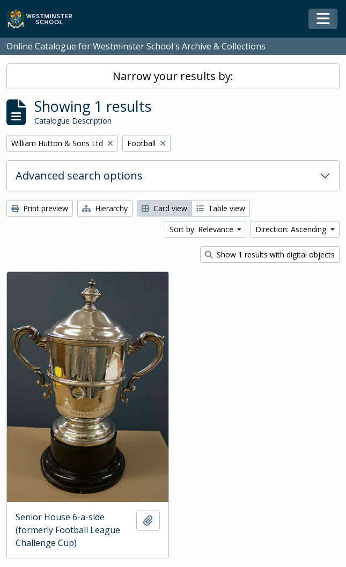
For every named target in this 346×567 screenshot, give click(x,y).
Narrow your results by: (173, 76)
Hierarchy (105, 208)
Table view (220, 208)
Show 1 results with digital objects (270, 254)
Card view (164, 208)
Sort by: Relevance (202, 229)
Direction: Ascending (291, 229)
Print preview (39, 208)
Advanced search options (79, 175)
